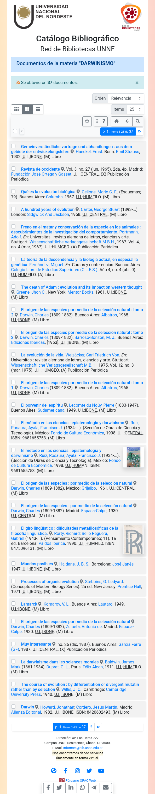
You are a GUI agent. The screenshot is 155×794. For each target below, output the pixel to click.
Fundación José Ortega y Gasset (41, 174)
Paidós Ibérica (51, 543)
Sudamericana (51, 410)
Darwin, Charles (34, 314)
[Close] (137, 82)
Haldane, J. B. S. (74, 563)
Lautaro (105, 604)
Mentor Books (80, 292)
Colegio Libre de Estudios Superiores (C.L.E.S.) (54, 269)
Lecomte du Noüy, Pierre (91, 405)
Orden (100, 98)
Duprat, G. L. (57, 666)
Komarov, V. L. (57, 604)
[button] (104, 121)
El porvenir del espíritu (42, 405)
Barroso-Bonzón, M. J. (94, 337)
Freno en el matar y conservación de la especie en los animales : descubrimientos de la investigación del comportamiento (76, 229)
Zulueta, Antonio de (84, 626)
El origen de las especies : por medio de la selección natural (76, 483)
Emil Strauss (127, 151)
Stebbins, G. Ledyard (104, 581)
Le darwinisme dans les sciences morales (60, 661)
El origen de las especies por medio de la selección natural (75, 621)
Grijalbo (89, 488)
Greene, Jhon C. (31, 292)
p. (118, 131)
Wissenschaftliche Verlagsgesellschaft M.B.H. (72, 241)
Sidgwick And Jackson (48, 214)
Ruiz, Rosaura (51, 455)
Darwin (27, 706)
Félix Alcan (93, 666)
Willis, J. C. (71, 689)
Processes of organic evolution (50, 581)
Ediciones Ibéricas (28, 342)
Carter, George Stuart (100, 209)
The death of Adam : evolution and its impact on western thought (81, 287)
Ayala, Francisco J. (45, 427)
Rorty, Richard (67, 533)
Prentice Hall (129, 586)
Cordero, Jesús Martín (96, 706)
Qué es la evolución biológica (48, 191)
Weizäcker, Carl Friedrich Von (92, 355)
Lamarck (29, 604)
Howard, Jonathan (57, 706)
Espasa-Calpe (94, 510)
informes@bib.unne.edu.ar (82, 748)
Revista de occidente (40, 169)
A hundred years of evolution (47, 209)
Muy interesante (36, 644)
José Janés (123, 563)
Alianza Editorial (26, 712)
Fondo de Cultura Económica (77, 432)
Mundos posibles (37, 563)
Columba (54, 196)
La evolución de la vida (42, 355)
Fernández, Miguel (46, 264)
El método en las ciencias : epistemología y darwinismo (72, 422)
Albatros (109, 314)
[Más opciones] (97, 121)
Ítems (118, 109)
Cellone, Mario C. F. (99, 191)
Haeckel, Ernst (89, 151)
